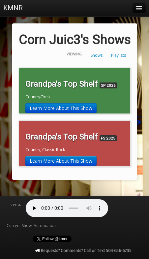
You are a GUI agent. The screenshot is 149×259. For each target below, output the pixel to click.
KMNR (13, 8)
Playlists (118, 55)
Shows (97, 55)
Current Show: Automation (31, 225)
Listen (14, 205)
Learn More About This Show (61, 108)
